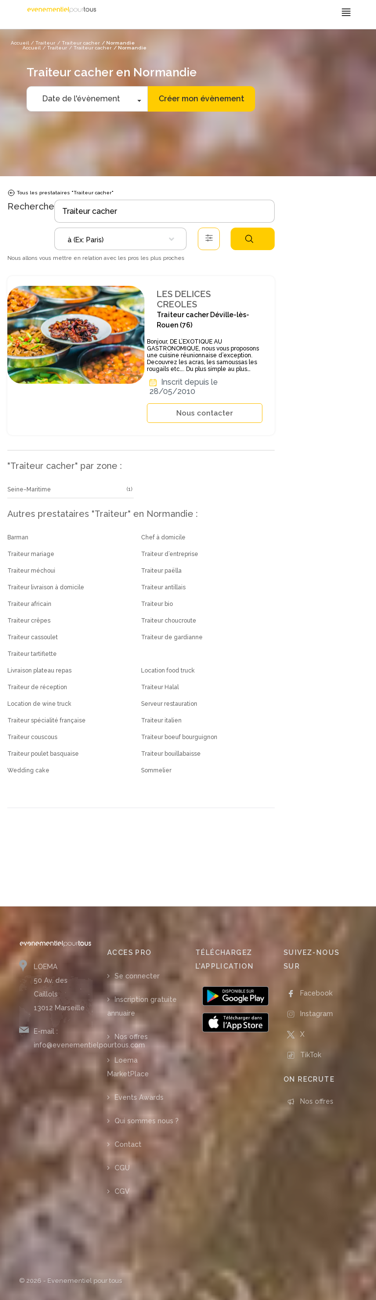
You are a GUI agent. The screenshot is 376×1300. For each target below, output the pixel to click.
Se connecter (137, 976)
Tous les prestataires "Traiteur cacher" (60, 193)
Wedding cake (28, 770)
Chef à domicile (163, 537)
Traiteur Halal (160, 687)
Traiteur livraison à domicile (45, 587)
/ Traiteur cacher (90, 47)
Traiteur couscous (32, 737)
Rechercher (249, 239)
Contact (128, 1144)
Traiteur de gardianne (172, 637)
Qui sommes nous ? (147, 1121)
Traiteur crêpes (28, 620)
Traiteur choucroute (168, 620)
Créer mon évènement (201, 98)
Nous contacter (204, 413)
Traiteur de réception (37, 687)
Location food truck (168, 670)
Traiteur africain (29, 604)
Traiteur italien (161, 720)
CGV (122, 1191)
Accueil (32, 47)
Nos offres (131, 1037)
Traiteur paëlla (161, 570)
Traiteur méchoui (31, 570)
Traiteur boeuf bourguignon (179, 737)
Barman (17, 537)
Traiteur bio (157, 604)
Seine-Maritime (29, 489)
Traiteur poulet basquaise (43, 753)
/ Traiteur (55, 47)
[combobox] (120, 239)
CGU (122, 1168)
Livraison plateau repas (39, 670)
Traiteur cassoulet (32, 637)
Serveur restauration (169, 703)
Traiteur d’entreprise (169, 554)
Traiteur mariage (30, 554)
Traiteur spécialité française (46, 720)
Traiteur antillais (163, 587)
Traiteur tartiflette (32, 653)
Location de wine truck (39, 703)
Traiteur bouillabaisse (171, 753)
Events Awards (139, 1097)
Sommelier (156, 770)
